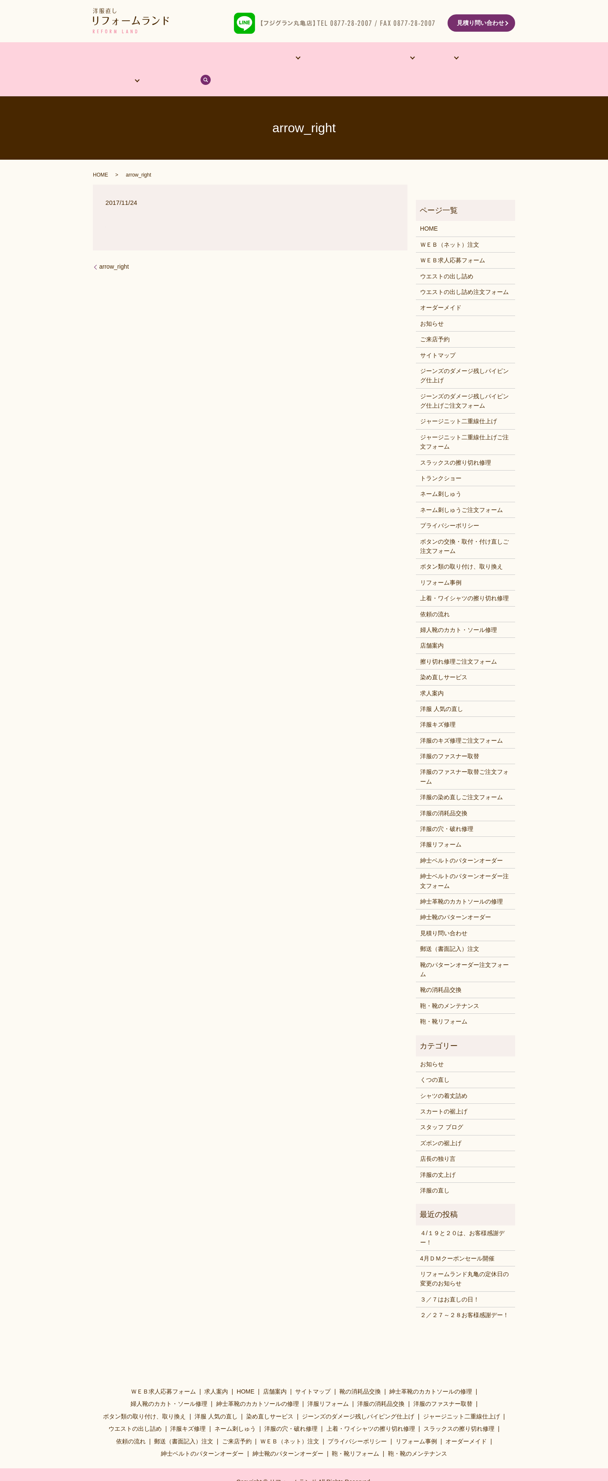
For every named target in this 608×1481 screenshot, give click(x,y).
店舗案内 (146, 58)
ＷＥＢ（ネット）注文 (449, 223)
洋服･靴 (343, 58)
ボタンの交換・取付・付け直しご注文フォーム (464, 525)
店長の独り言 (438, 1137)
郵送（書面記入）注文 (449, 927)
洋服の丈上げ (438, 1153)
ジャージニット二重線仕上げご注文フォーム (464, 420)
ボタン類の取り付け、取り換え (461, 545)
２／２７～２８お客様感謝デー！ (464, 1293)
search (499, 58)
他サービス (242, 58)
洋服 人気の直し (441, 687)
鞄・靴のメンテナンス (449, 984)
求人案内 (432, 671)
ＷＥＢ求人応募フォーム (452, 239)
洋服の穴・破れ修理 (446, 807)
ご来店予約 (435, 318)
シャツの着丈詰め (443, 1074)
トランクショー (440, 457)
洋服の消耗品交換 (443, 791)
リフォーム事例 (298, 58)
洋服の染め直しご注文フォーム (461, 776)
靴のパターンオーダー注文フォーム (464, 948)
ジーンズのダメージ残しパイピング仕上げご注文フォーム (464, 379)
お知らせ (432, 302)
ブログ (470, 58)
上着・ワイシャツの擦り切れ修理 (464, 577)
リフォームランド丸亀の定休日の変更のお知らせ (464, 1258)
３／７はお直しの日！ (449, 1277)
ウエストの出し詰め (446, 254)
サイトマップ (438, 333)
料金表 (382, 58)
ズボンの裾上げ (440, 1121)
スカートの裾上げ (443, 1090)
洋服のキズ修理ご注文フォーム (461, 719)
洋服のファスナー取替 (449, 735)
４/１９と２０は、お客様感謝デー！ (462, 1216)
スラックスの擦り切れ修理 (455, 441)
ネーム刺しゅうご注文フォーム (461, 488)
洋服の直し (435, 1169)
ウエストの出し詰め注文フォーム (464, 270)
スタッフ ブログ (441, 1106)
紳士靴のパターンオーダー (455, 896)
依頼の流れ (426, 58)
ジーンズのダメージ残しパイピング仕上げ (464, 354)
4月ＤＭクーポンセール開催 (457, 1236)
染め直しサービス (443, 656)
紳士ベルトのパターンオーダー (461, 839)
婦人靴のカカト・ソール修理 (458, 608)
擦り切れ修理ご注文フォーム (458, 640)
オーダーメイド (193, 58)
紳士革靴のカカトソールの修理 (461, 880)
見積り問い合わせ (480, 22)
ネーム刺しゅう (440, 472)
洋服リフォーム (440, 823)
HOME (111, 58)
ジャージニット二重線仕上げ (458, 400)
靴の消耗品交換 (440, 968)
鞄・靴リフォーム (443, 1000)
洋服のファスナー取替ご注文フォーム (464, 755)
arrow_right (114, 245)
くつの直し (435, 1058)
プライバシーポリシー (449, 504)
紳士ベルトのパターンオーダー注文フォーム (464, 860)
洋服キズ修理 (438, 703)
